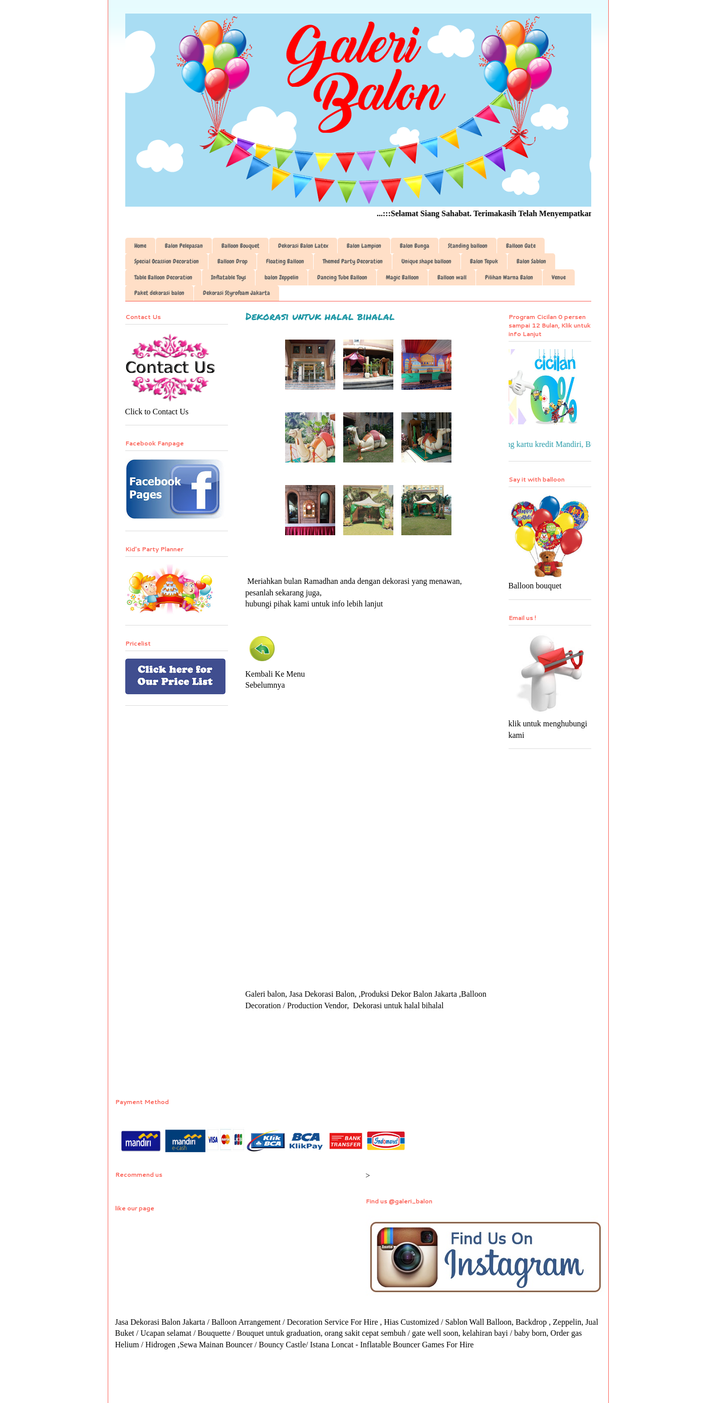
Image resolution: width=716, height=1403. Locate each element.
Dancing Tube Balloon (342, 277)
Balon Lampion (364, 246)
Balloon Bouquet (240, 246)
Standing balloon (468, 246)
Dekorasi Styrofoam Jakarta (236, 293)
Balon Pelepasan (184, 246)
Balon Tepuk (484, 261)
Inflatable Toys (228, 277)
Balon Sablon (531, 261)
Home (140, 246)
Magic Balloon (402, 277)
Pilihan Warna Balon (509, 277)
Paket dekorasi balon (159, 293)
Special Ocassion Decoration (166, 261)
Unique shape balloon (426, 261)
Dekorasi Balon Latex (303, 246)
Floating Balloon (285, 261)
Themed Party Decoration (353, 261)
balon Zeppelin (282, 277)
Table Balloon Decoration (163, 277)
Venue (559, 277)
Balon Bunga (414, 246)
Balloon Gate (521, 246)
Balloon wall (451, 277)
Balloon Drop (232, 261)
